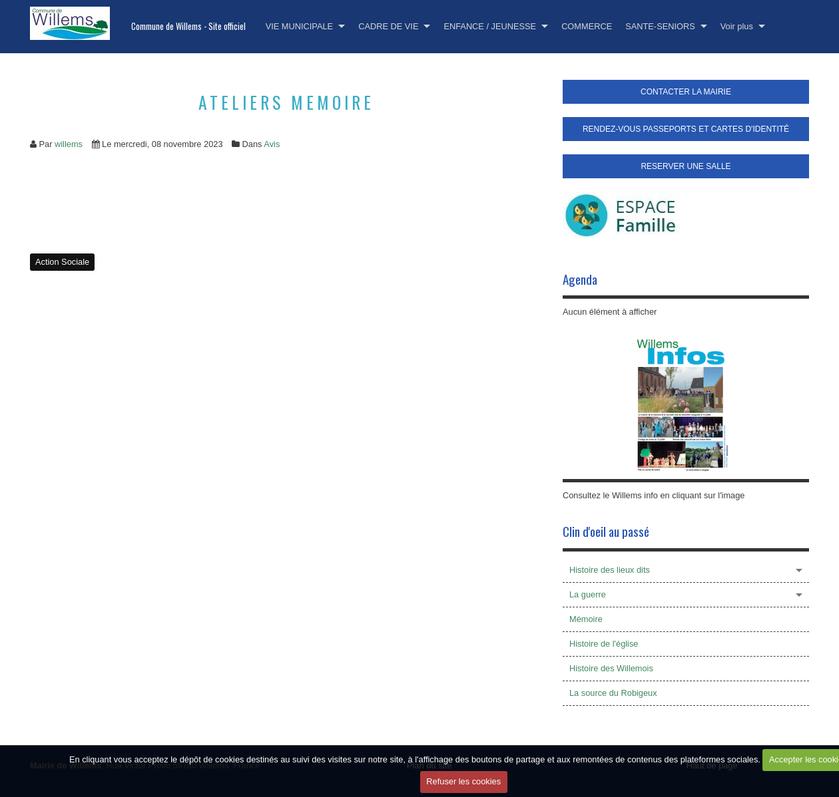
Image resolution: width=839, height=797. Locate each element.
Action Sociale (62, 262)
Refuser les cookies (463, 781)
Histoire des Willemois (611, 668)
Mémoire (586, 619)
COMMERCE (586, 26)
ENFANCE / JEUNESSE (489, 26)
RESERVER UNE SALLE (685, 166)
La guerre (587, 594)
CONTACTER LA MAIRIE (686, 91)
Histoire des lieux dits (609, 570)
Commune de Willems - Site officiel (188, 26)
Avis (272, 144)
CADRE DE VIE (388, 26)
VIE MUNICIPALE (299, 26)
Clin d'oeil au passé (606, 531)
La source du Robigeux (613, 693)
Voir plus (736, 26)
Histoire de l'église (603, 644)
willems (69, 144)
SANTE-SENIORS (660, 26)
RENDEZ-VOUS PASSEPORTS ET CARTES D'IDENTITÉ (686, 129)
